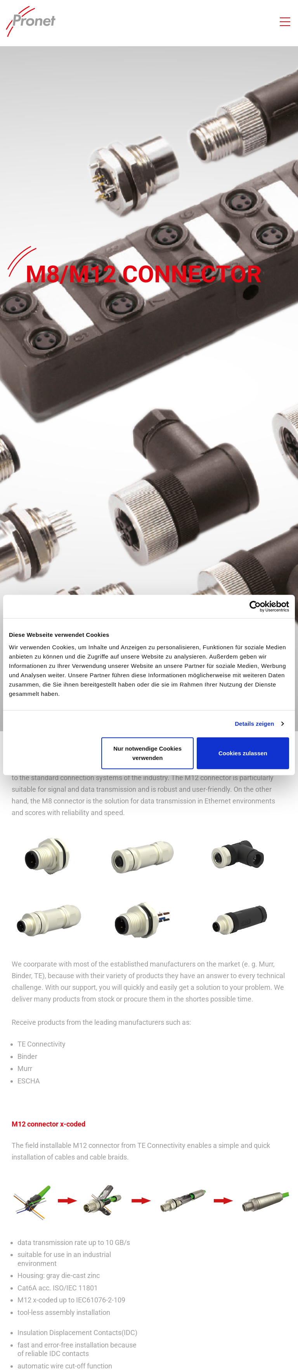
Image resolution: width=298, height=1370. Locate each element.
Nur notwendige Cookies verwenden (147, 753)
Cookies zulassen (242, 752)
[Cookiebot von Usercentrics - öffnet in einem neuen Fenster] (255, 606)
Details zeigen (254, 723)
